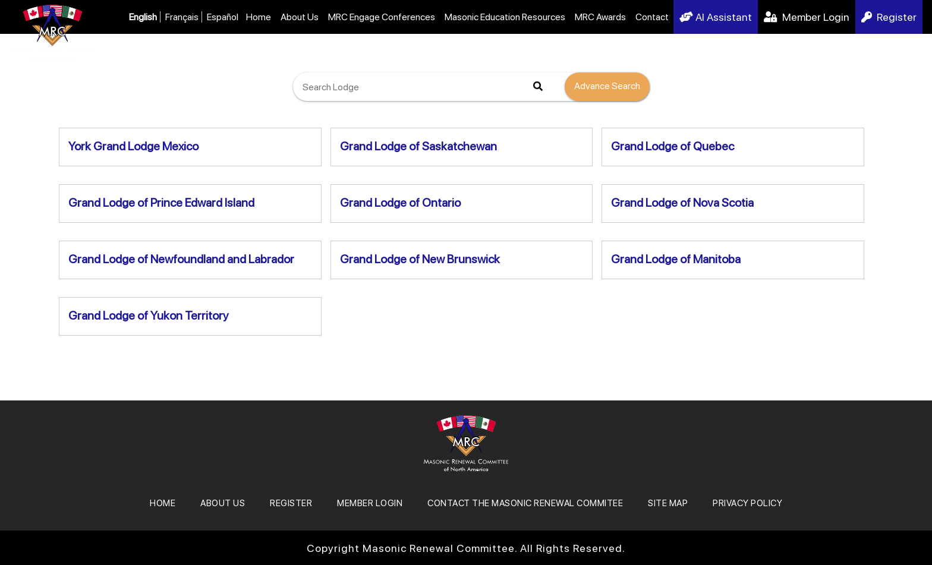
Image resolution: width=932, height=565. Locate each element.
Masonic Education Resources (505, 17)
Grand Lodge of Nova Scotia (682, 202)
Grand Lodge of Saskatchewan (418, 146)
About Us (300, 17)
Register (889, 17)
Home (258, 17)
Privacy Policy (747, 503)
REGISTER (291, 503)
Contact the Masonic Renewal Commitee (525, 503)
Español (222, 17)
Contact (652, 17)
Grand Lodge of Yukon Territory (148, 315)
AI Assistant (715, 17)
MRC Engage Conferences (381, 17)
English (143, 17)
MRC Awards (600, 17)
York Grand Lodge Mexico (133, 146)
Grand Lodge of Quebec (672, 146)
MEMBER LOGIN (369, 503)
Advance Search (607, 85)
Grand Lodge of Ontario (400, 202)
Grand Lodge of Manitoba (676, 259)
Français (182, 17)
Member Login (806, 17)
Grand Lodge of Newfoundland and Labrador (181, 259)
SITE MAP (668, 503)
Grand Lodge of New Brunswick (420, 259)
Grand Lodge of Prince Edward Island (161, 202)
